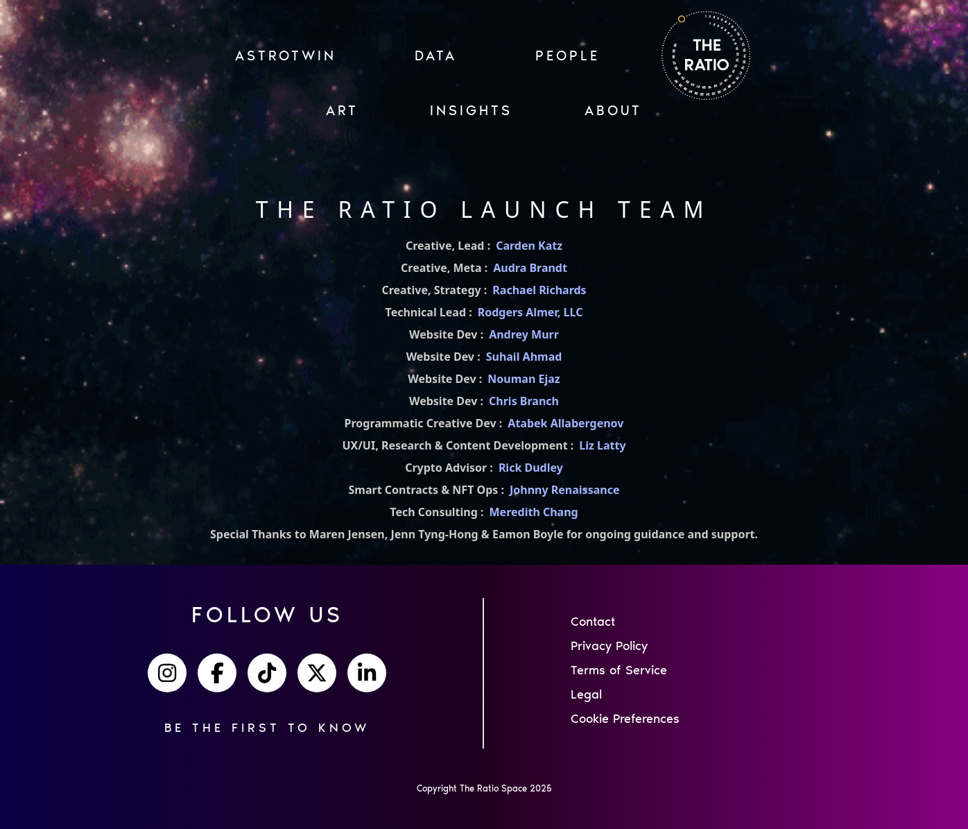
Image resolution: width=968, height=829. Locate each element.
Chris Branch (524, 401)
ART (342, 110)
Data (436, 55)
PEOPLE (567, 55)
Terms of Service (619, 670)
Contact (593, 621)
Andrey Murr (524, 334)
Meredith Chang (534, 512)
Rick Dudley (531, 467)
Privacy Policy (609, 645)
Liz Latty (602, 445)
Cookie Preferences (625, 718)
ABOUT (613, 110)
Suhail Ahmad (524, 356)
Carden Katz (529, 245)
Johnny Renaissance (564, 489)
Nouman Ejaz (523, 378)
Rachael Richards (539, 290)
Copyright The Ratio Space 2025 (484, 788)
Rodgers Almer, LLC (530, 312)
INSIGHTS (471, 110)
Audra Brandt (530, 267)
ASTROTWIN (285, 55)
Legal (586, 694)
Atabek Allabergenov (565, 423)
